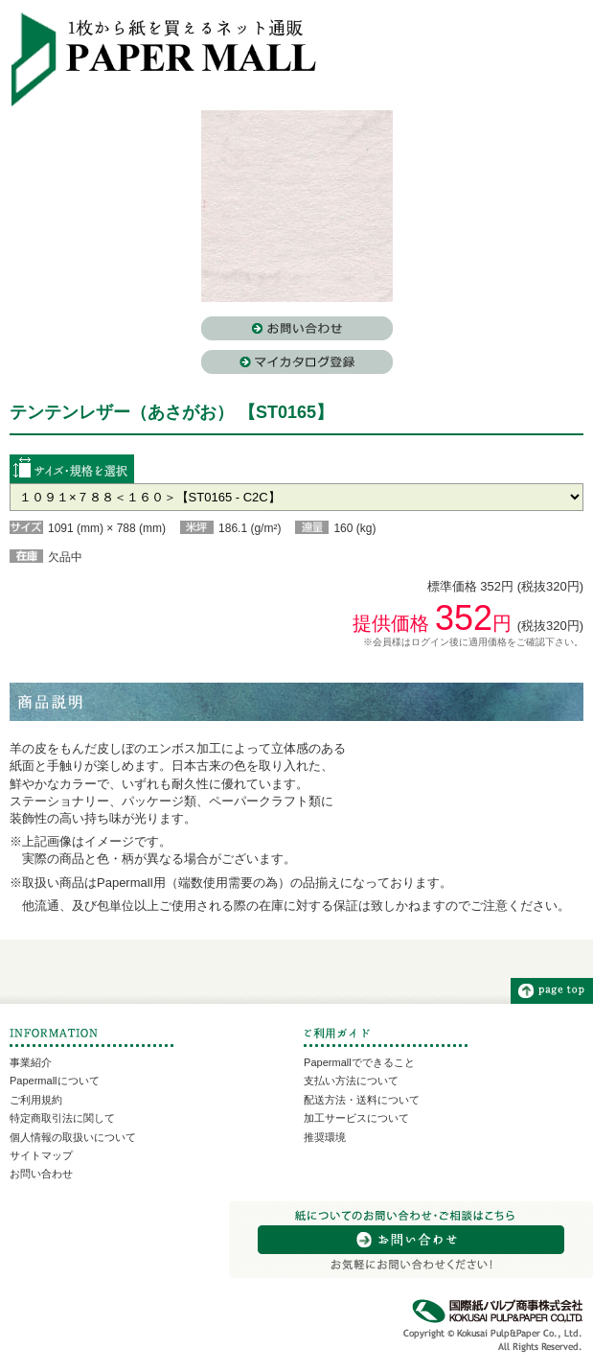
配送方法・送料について (362, 1099)
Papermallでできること (359, 1062)
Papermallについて (55, 1080)
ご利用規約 (36, 1099)
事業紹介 (31, 1062)
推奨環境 (325, 1137)
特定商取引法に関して (62, 1118)
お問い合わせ (41, 1173)
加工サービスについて (356, 1118)
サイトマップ (41, 1155)
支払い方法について (351, 1080)
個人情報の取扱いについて (73, 1137)
